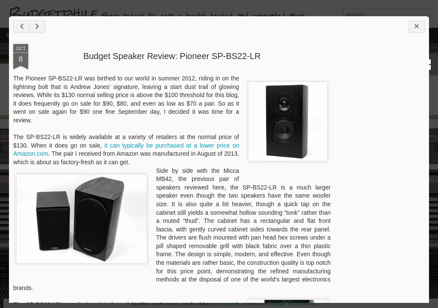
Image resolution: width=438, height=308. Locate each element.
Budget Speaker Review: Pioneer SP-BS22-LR (166, 74)
